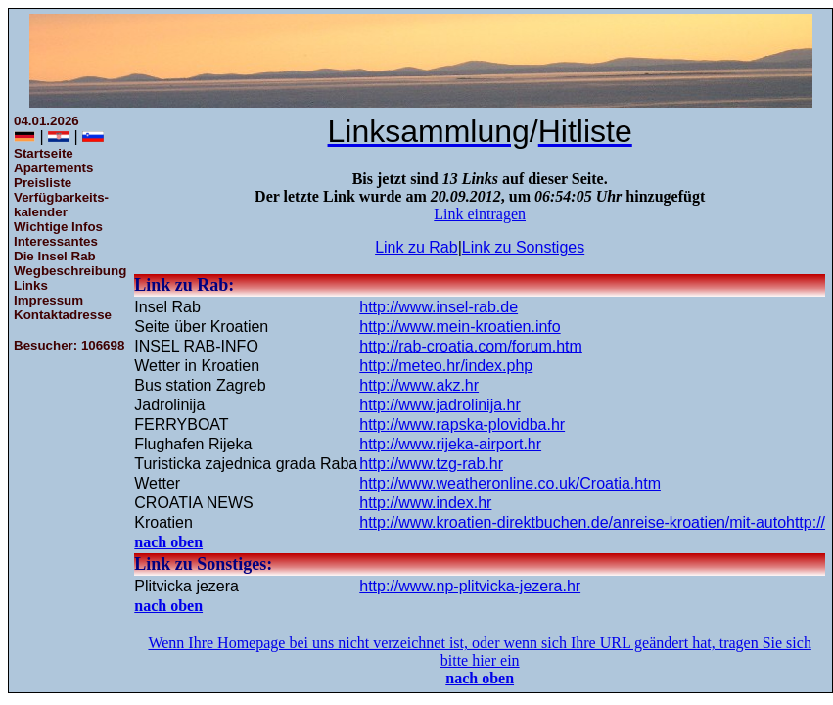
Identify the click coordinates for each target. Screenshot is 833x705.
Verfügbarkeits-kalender (61, 204)
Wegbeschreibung (70, 270)
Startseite (43, 153)
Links (31, 285)
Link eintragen (480, 214)
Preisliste (42, 182)
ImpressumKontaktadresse (63, 307)
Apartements (53, 168)
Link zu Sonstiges (523, 247)
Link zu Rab (416, 247)
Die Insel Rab (55, 256)
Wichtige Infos (58, 226)
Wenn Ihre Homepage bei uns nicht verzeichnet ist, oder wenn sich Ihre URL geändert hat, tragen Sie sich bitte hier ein (479, 651)
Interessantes (56, 241)
